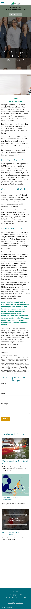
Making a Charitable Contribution (11, 533)
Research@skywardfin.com (15, 10)
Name (3, 383)
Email (3, 394)
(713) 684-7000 (15, 7)
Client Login (15, 14)
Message (4, 404)
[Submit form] (5, 419)
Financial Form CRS (8, 607)
